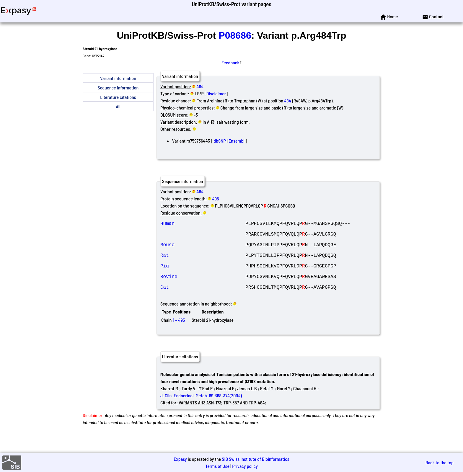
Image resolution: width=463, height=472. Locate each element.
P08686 (235, 35)
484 (199, 86)
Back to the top (439, 462)
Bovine (202, 289)
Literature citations (118, 97)
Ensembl (236, 140)
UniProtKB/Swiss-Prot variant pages (231, 4)
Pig (202, 276)
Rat (202, 263)
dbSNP (219, 140)
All (118, 106)
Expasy (180, 459)
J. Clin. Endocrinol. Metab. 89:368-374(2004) (201, 412)
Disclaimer (216, 93)
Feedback (230, 62)
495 (215, 198)
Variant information (118, 78)
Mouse (202, 250)
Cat (202, 302)
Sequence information (118, 87)
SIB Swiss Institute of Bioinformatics (255, 459)
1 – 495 (179, 336)
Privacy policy (245, 466)
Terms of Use (217, 466)
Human (202, 224)
